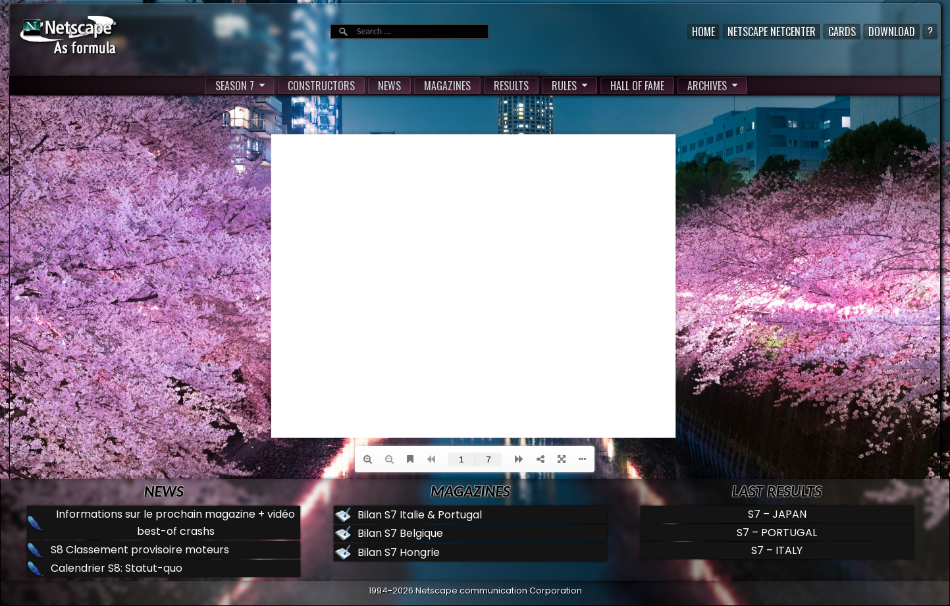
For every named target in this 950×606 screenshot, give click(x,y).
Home (703, 31)
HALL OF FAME (637, 86)
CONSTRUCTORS (321, 86)
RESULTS (511, 86)
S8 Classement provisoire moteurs (140, 549)
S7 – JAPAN (777, 514)
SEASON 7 (234, 86)
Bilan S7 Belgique (400, 533)
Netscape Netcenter (771, 31)
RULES (564, 86)
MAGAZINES (447, 86)
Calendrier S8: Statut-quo (116, 568)
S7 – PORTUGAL (777, 532)
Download (891, 31)
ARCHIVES (707, 86)
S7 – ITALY (777, 550)
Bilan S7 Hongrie (398, 552)
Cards (842, 31)
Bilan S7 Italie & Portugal (419, 514)
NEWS (389, 86)
